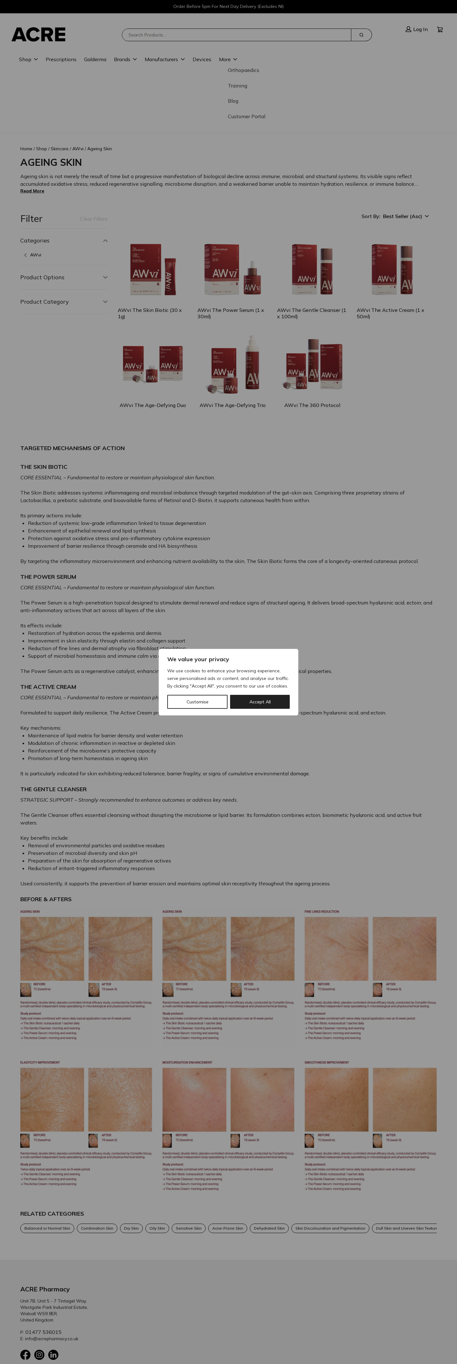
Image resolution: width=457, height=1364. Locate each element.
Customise (198, 702)
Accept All (260, 702)
